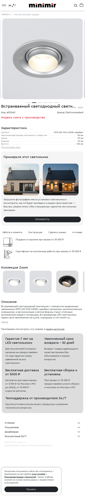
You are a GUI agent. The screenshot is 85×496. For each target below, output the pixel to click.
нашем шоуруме (55, 329)
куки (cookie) (38, 474)
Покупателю (12, 427)
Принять (31, 489)
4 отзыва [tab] (77, 232)
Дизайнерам (12, 432)
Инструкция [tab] (35, 232)
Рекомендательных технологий (20, 477)
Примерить (42, 219)
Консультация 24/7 (15, 436)
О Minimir (10, 423)
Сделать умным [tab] (57, 232)
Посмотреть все (10, 147)
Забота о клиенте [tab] (12, 232)
